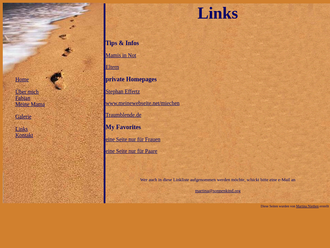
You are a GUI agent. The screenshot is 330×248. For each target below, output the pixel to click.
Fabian (22, 98)
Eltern (112, 67)
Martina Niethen (307, 206)
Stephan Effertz (122, 91)
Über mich (27, 92)
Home (22, 79)
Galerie (23, 117)
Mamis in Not (120, 55)
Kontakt (24, 135)
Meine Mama (30, 104)
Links (21, 129)
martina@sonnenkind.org (217, 190)
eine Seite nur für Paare (131, 151)
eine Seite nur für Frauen (132, 139)
